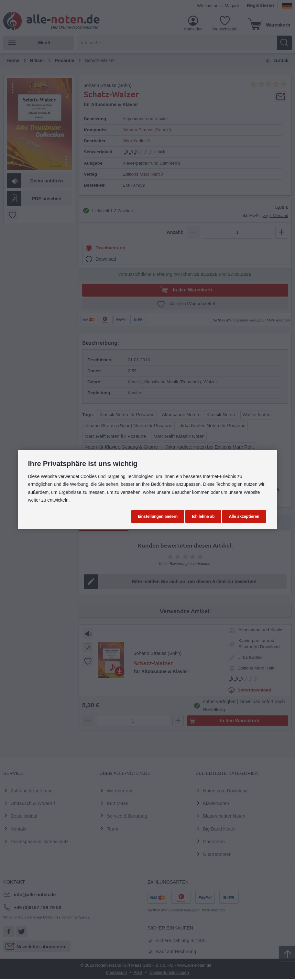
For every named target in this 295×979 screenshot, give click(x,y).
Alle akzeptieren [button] (244, 516)
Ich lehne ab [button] (203, 516)
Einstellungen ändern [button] (158, 516)
